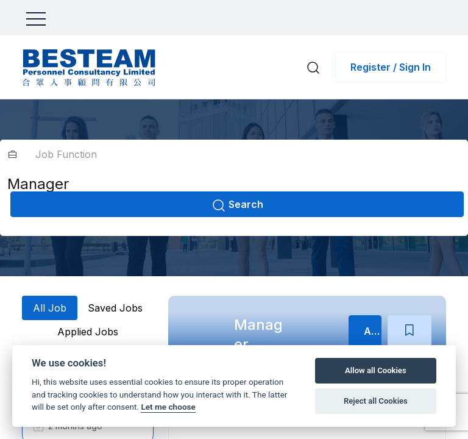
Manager (258, 334)
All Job (49, 308)
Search (237, 205)
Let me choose (168, 407)
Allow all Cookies (375, 370)
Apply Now (372, 331)
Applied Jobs (87, 332)
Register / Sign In (390, 67)
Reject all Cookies (376, 400)
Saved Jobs (115, 308)
